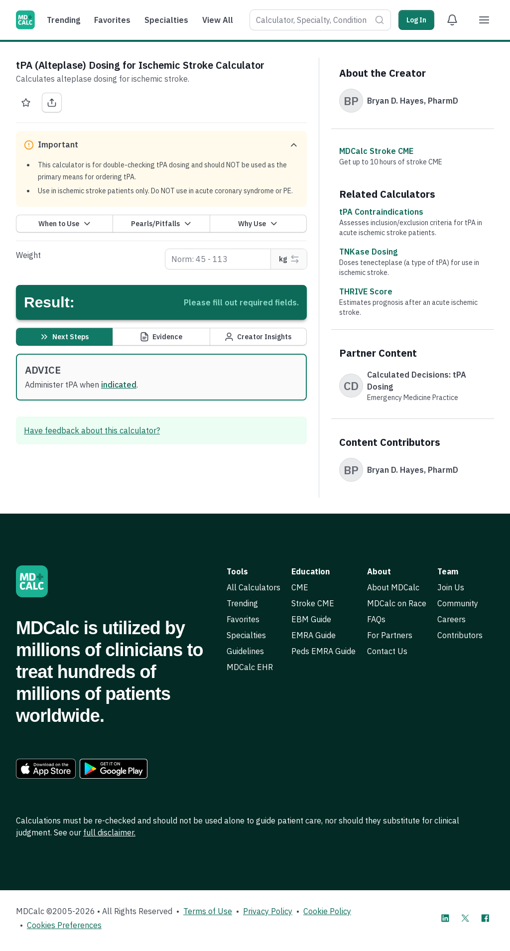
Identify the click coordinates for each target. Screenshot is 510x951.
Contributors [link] (460, 635)
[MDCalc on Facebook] (485, 918)
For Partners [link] (389, 635)
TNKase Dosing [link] (368, 252)
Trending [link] (242, 603)
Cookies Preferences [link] (64, 925)
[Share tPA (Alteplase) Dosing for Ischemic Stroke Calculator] (52, 103)
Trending (63, 20)
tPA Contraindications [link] (381, 212)
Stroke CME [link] (312, 603)
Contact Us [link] (387, 651)
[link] (46, 769)
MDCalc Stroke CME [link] (376, 151)
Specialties (166, 20)
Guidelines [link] (245, 651)
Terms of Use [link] (207, 911)
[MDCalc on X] (465, 918)
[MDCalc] (25, 19)
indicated (118, 385)
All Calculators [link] (253, 587)
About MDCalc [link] (393, 587)
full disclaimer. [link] (109, 832)
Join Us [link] (450, 587)
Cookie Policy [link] (327, 911)
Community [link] (457, 603)
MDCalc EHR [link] (250, 667)
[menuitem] (66, 20)
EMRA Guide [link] (313, 635)
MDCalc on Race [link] (396, 603)
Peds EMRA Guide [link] (323, 651)
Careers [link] (451, 619)
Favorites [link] (243, 619)
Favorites (112, 20)
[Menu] (484, 20)
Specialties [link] (246, 635)
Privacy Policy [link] (267, 911)
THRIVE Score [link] (365, 291)
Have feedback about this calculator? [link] (92, 430)
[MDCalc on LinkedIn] (445, 918)
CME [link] (299, 587)
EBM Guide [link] (311, 619)
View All (217, 20)
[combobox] (310, 20)
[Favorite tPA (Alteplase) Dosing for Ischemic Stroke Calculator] (26, 103)
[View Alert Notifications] (452, 20)
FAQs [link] (376, 619)
